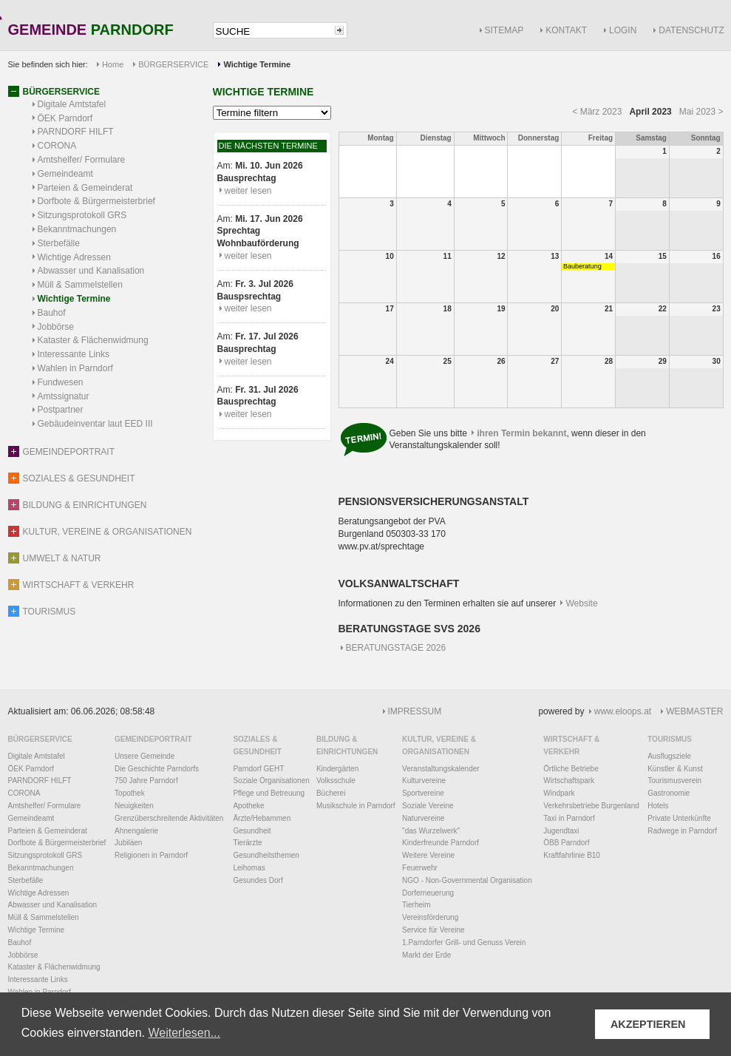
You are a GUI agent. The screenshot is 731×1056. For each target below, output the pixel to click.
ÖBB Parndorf (566, 843)
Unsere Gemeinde (144, 756)
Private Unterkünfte (679, 818)
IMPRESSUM (415, 711)
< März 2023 (597, 111)
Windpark (558, 793)
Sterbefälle (59, 243)
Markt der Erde (426, 955)
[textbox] (273, 31)
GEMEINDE (91, 31)
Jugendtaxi (561, 831)
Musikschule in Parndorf (355, 806)
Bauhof (52, 313)
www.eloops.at (622, 711)
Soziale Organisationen (271, 780)
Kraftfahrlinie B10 (571, 855)
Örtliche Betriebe (570, 769)
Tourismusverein (674, 780)
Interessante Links (73, 354)
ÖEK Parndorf (65, 118)
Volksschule (336, 780)
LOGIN (622, 30)
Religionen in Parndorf (151, 855)
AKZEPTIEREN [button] (648, 1024)
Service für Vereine (433, 930)
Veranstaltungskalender (441, 769)
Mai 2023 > (701, 111)
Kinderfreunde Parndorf (440, 843)
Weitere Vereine (428, 855)
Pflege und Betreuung (269, 793)
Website (582, 603)
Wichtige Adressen (74, 257)
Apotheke (248, 806)
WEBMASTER (694, 711)
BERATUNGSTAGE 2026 (396, 648)
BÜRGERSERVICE (173, 64)
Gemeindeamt (65, 174)
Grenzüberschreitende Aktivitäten (169, 818)
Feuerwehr (420, 868)
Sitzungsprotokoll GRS (82, 215)
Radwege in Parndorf (682, 831)
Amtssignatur (63, 396)
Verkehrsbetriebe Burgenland (591, 806)
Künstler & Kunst (674, 769)
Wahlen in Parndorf (75, 368)
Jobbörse (56, 327)
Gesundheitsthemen (266, 855)
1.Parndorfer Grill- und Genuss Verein (464, 942)
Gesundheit (252, 831)
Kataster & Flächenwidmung (93, 340)
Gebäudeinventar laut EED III (95, 424)
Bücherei (330, 793)
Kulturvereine (424, 780)
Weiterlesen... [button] (184, 1032)
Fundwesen (61, 382)
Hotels (657, 806)
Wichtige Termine (74, 299)
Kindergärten (337, 769)
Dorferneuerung (428, 893)
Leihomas (249, 868)
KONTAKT (566, 30)
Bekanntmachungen (77, 229)
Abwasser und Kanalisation (91, 270)
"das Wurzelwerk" (431, 831)
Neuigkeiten (134, 806)
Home (112, 64)
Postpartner (61, 410)
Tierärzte (247, 843)
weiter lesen (248, 191)
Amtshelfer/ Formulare (82, 160)
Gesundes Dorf (257, 880)
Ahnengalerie (136, 831)
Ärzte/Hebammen (261, 818)
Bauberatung (582, 266)
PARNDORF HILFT (76, 131)
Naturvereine (423, 818)
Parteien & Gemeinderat (85, 188)
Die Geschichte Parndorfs (157, 769)
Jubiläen (128, 843)
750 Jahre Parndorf (146, 780)
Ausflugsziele (669, 756)
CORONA (57, 146)
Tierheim (416, 905)
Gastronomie (668, 793)
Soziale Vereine (428, 806)
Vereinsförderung (430, 917)
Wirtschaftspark (568, 780)
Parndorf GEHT (258, 769)
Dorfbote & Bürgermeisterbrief (96, 201)
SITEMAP (504, 30)
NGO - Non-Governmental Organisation (467, 880)
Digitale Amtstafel (72, 104)
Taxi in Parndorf (568, 818)
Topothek (130, 793)
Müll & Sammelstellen (80, 285)
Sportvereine (423, 793)
